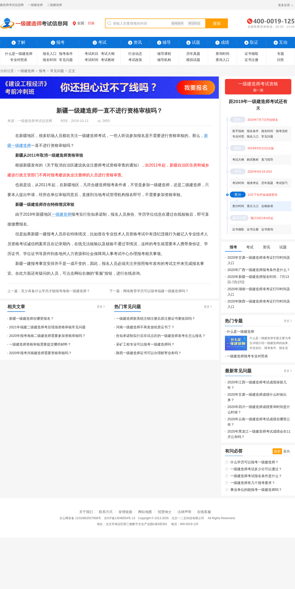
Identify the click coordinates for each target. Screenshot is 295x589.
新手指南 (238, 131)
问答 (280, 60)
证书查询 (267, 229)
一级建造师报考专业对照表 (247, 356)
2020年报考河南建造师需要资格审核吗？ (40, 353)
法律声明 (184, 512)
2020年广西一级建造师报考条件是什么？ (258, 270)
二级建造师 (54, 5)
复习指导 (267, 159)
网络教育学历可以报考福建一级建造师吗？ (156, 291)
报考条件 (177, 23)
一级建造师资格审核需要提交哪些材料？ (40, 344)
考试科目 (194, 23)
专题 (280, 54)
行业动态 (135, 54)
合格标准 (267, 206)
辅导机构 (164, 60)
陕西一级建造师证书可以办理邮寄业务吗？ (148, 353)
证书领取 (251, 54)
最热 (286, 451)
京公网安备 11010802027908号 (80, 518)
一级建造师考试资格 (258, 87)
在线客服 (204, 512)
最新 (277, 451)
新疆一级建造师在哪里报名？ (31, 318)
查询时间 (222, 54)
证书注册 (251, 60)
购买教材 (253, 159)
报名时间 (50, 60)
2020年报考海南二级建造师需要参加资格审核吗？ (47, 336)
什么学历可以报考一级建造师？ (254, 462)
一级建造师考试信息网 (35, 121)
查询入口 (222, 60)
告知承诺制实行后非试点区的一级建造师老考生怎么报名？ (161, 336)
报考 (42, 71)
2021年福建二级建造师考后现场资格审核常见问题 (47, 327)
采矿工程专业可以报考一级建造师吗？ (145, 344)
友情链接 (125, 512)
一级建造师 (35, 5)
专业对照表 (18, 60)
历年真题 (193, 54)
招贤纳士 (165, 512)
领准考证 (253, 183)
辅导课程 (164, 54)
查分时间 (238, 206)
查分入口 (253, 206)
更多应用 (284, 5)
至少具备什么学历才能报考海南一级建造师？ (55, 291)
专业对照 (238, 136)
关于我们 (86, 512)
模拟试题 (193, 60)
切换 (91, 23)
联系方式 (106, 512)
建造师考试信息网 (12, 5)
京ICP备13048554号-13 (119, 518)
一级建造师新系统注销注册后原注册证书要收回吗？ (155, 318)
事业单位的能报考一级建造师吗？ (256, 490)
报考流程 (282, 131)
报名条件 (253, 131)
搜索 (217, 23)
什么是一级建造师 (18, 54)
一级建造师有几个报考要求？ (252, 483)
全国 (78, 23)
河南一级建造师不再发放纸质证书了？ (145, 327)
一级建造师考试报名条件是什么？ (256, 476)
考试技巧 (282, 183)
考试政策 (135, 60)
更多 (100, 306)
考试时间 (91, 60)
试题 (193, 42)
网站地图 (145, 512)
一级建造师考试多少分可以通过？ (256, 469)
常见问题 (66, 60)
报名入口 (50, 54)
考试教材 (108, 60)
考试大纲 (108, 54)
